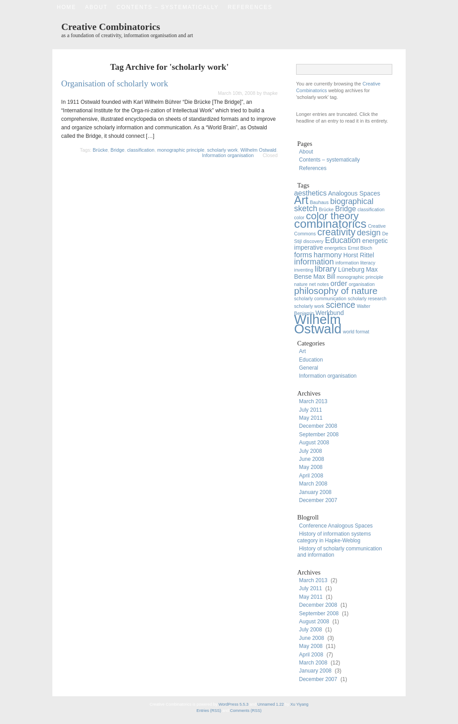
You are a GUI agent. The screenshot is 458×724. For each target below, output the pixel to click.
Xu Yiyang (299, 704)
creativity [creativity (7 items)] (336, 232)
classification (140, 150)
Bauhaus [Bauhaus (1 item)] (319, 202)
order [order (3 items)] (339, 283)
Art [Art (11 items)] (301, 200)
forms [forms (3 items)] (303, 255)
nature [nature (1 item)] (301, 284)
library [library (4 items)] (326, 268)
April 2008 (311, 476)
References (250, 7)
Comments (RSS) (246, 710)
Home (66, 7)
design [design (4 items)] (369, 232)
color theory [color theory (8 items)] (332, 215)
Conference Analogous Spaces (336, 526)
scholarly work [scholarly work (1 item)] (309, 306)
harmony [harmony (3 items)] (328, 255)
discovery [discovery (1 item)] (313, 241)
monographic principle (180, 150)
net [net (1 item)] (312, 284)
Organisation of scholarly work (114, 83)
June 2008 (311, 459)
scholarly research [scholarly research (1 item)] (367, 298)
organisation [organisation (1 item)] (362, 284)
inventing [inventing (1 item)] (304, 270)
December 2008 (318, 426)
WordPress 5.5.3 (234, 704)
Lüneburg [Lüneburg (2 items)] (351, 269)
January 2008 (315, 492)
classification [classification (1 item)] (370, 209)
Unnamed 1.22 (270, 704)
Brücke (100, 150)
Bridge (117, 150)
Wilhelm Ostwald (258, 150)
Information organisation (228, 155)
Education (311, 360)
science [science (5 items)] (340, 305)
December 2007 (318, 500)
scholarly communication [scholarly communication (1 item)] (320, 298)
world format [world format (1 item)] (356, 331)
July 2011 (310, 410)
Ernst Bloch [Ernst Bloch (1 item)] (360, 248)
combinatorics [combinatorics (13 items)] (330, 223)
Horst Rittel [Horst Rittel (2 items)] (358, 255)
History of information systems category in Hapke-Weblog (334, 537)
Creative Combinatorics (110, 26)
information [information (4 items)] (314, 261)
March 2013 (313, 401)
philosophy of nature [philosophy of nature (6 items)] (336, 290)
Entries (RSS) (209, 710)
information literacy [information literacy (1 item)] (355, 262)
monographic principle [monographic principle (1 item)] (360, 277)
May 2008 (311, 467)
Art (302, 351)
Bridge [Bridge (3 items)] (345, 208)
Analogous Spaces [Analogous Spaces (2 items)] (354, 193)
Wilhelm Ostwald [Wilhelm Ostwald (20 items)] (318, 324)
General (308, 368)
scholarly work (222, 150)
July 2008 (310, 451)
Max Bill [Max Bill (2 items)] (324, 276)
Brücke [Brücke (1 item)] (326, 209)
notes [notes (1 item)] (323, 284)
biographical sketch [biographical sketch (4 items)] (334, 205)
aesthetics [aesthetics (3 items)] (310, 193)
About (96, 7)
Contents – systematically (168, 7)
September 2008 (319, 434)
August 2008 (314, 442)
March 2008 (313, 484)
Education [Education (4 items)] (342, 240)
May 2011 (311, 418)
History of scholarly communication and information (339, 551)
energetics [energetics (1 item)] (335, 248)
